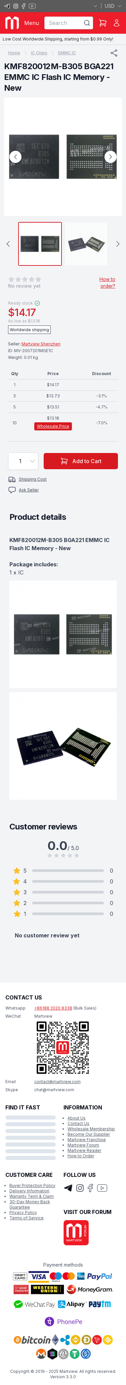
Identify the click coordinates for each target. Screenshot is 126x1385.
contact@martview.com (57, 1081)
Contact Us (78, 1123)
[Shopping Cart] (102, 23)
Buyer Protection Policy (32, 1185)
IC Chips (39, 52)
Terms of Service (26, 1217)
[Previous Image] (15, 157)
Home (14, 52)
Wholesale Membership (91, 1128)
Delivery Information (29, 1190)
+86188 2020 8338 (53, 1008)
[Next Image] (110, 157)
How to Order (81, 1155)
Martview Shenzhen (41, 343)
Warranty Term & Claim (31, 1196)
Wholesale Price (53, 426)
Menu (31, 23)
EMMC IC (67, 52)
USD (113, 6)
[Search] (87, 23)
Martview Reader (84, 1150)
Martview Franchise (87, 1139)
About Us (77, 1118)
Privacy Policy (23, 1212)
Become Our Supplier (89, 1134)
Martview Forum (83, 1145)
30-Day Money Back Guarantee (29, 1204)
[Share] (114, 53)
